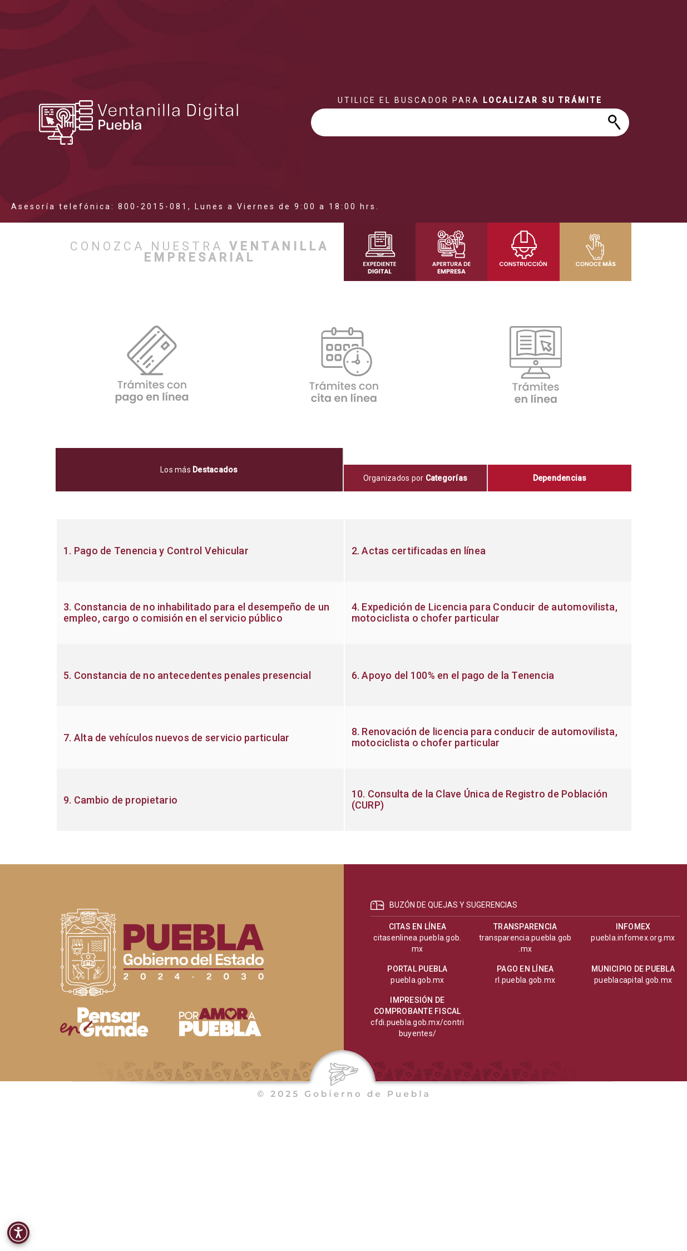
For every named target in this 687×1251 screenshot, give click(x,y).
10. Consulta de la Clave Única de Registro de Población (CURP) (480, 800)
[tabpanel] (343, 675)
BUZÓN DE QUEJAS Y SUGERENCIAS (453, 904)
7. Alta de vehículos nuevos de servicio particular (176, 737)
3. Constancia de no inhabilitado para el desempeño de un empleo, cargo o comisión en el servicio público (196, 613)
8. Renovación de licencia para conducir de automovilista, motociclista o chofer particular (484, 737)
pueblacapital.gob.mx (633, 980)
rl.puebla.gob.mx (525, 980)
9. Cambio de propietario (120, 800)
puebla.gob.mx (417, 980)
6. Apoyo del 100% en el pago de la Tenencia (453, 675)
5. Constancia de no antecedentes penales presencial (187, 675)
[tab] (200, 469)
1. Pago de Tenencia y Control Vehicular (156, 550)
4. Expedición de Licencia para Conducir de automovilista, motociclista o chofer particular (484, 613)
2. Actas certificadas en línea (419, 550)
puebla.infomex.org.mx (633, 937)
